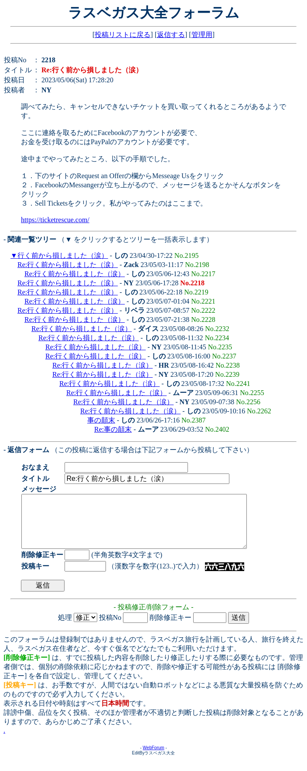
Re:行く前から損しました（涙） (67, 264)
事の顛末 (101, 420)
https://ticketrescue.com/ (55, 219)
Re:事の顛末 (113, 429)
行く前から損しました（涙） (62, 255)
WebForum (153, 758)
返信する (171, 34)
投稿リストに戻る (122, 34)
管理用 (201, 34)
